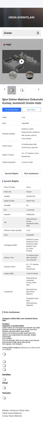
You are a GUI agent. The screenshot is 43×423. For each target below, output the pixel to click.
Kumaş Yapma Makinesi (12, 416)
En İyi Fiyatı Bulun (11, 110)
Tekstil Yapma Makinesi (11, 413)
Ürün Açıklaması (31, 173)
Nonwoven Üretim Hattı (19, 410)
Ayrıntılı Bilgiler (11, 173)
